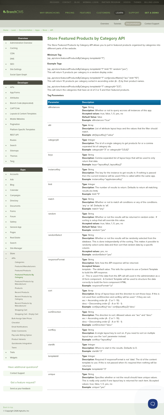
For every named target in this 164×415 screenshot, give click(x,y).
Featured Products (23, 270)
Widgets (13, 357)
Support (134, 13)
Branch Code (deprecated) (21, 103)
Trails (12, 352)
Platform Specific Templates (22, 129)
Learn (119, 13)
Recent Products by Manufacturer (23, 304)
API (51, 30)
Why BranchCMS (50, 13)
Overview (104, 23)
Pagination (15, 124)
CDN (12, 53)
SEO (12, 64)
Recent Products (22, 292)
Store (45, 30)
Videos (127, 2)
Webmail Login (90, 2)
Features (85, 13)
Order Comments (19, 331)
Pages (13, 232)
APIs (12, 87)
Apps (37, 30)
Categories (19, 262)
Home (5, 30)
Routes (13, 140)
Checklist (16, 322)
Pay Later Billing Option (22, 335)
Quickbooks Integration (22, 343)
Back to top (8, 407)
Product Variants (19, 339)
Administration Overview (21, 43)
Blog (77, 2)
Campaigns (15, 195)
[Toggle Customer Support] (153, 404)
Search (13, 145)
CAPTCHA (15, 108)
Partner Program (111, 2)
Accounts (14, 174)
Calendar (14, 190)
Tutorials (117, 23)
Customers (103, 13)
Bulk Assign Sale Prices (22, 318)
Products (19, 288)
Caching (13, 48)
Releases (54, 2)
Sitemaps (14, 150)
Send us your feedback (20, 388)
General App (15, 227)
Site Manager (16, 248)
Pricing (69, 13)
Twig (12, 161)
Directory (14, 200)
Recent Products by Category (23, 297)
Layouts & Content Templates (23, 113)
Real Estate (15, 237)
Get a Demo (152, 13)
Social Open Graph (18, 74)
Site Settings (15, 69)
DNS (12, 59)
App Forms (15, 92)
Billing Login (151, 2)
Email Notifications (20, 327)
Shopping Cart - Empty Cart (26, 314)
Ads (12, 179)
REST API (14, 135)
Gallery (13, 222)
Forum (13, 216)
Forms (13, 211)
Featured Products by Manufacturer (24, 282)
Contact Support (152, 23)
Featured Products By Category (24, 276)
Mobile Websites (17, 119)
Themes (137, 2)
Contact (66, 2)
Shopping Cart (21, 310)
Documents (15, 206)
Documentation (133, 23)
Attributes (14, 98)
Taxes (14, 347)
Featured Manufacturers (25, 266)
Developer (23, 82)
